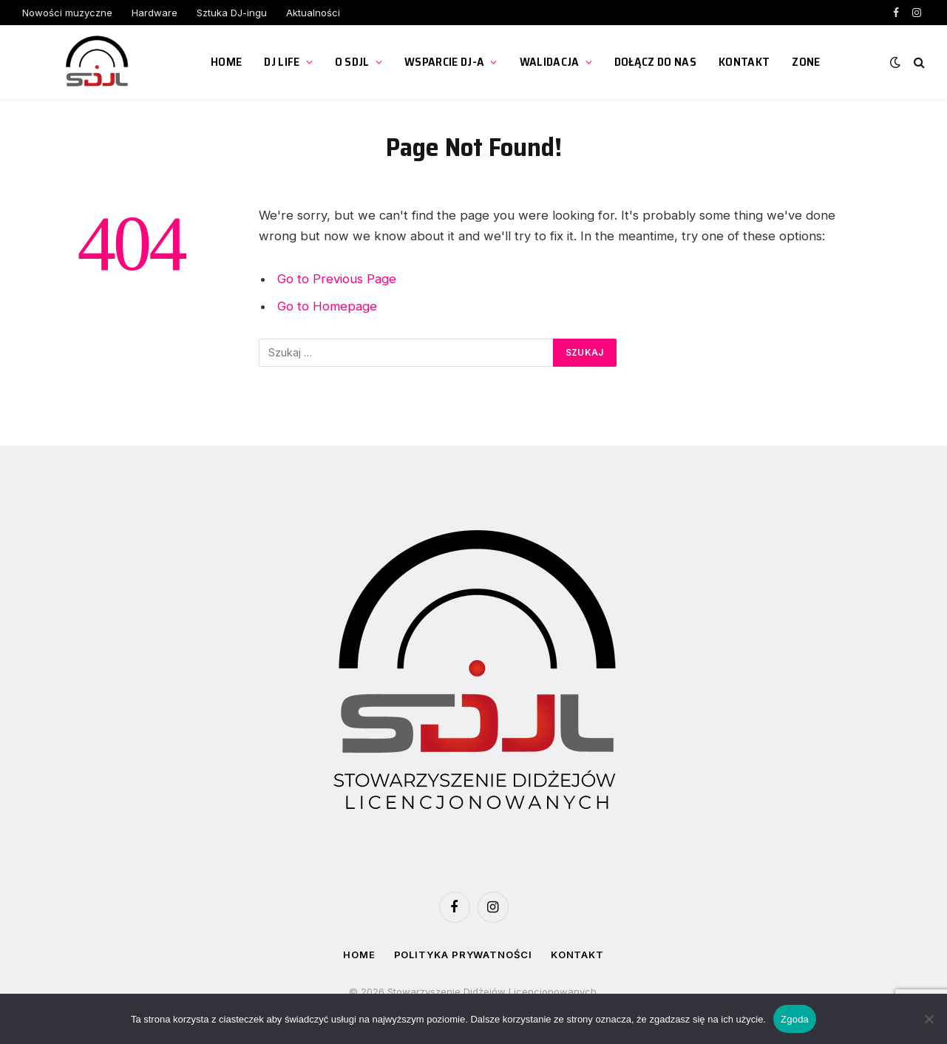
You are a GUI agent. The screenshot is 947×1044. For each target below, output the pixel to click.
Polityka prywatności (463, 954)
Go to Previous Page (336, 278)
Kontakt (744, 61)
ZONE (806, 61)
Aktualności (313, 12)
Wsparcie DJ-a (444, 61)
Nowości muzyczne (67, 12)
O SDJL (352, 61)
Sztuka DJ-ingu (232, 12)
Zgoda (795, 1019)
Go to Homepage (327, 306)
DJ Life (281, 61)
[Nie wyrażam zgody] (928, 1018)
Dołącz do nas (655, 61)
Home (226, 61)
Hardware (154, 12)
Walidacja (550, 61)
